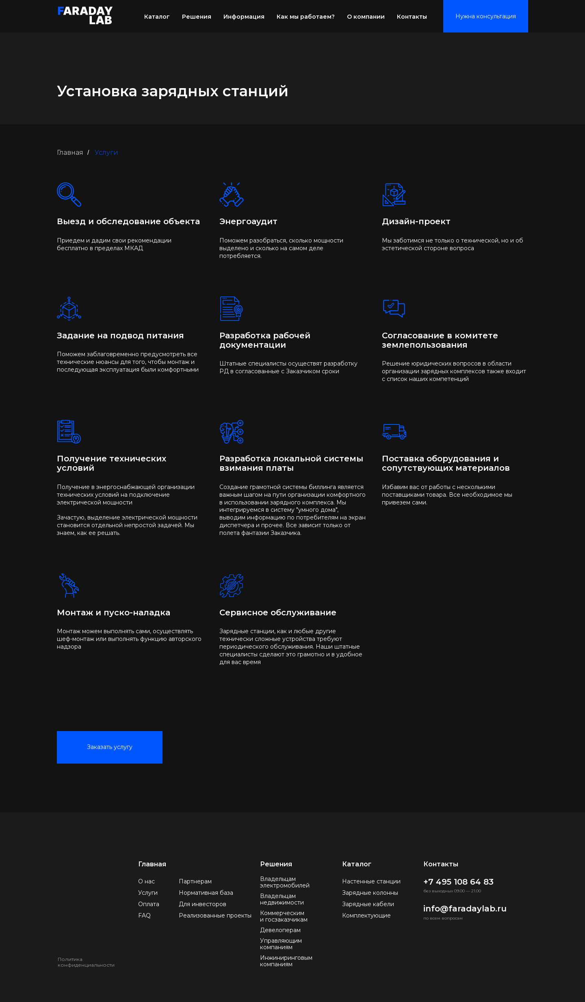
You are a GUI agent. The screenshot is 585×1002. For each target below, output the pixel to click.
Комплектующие (366, 915)
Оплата (148, 904)
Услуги (148, 892)
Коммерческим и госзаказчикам (284, 916)
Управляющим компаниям (281, 944)
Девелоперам (280, 930)
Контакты (412, 16)
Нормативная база (206, 892)
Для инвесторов (202, 904)
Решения (196, 16)
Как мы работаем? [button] (306, 16)
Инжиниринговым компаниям (286, 961)
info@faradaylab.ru (465, 908)
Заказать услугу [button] (109, 747)
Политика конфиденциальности (86, 962)
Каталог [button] (157, 16)
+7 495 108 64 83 (458, 882)
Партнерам (195, 881)
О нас (146, 881)
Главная (70, 152)
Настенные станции (371, 881)
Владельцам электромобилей (285, 882)
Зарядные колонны (370, 892)
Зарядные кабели (368, 904)
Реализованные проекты (215, 915)
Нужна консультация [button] (485, 16)
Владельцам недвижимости (282, 899)
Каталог (356, 864)
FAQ (144, 915)
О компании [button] (366, 16)
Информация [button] (243, 16)
